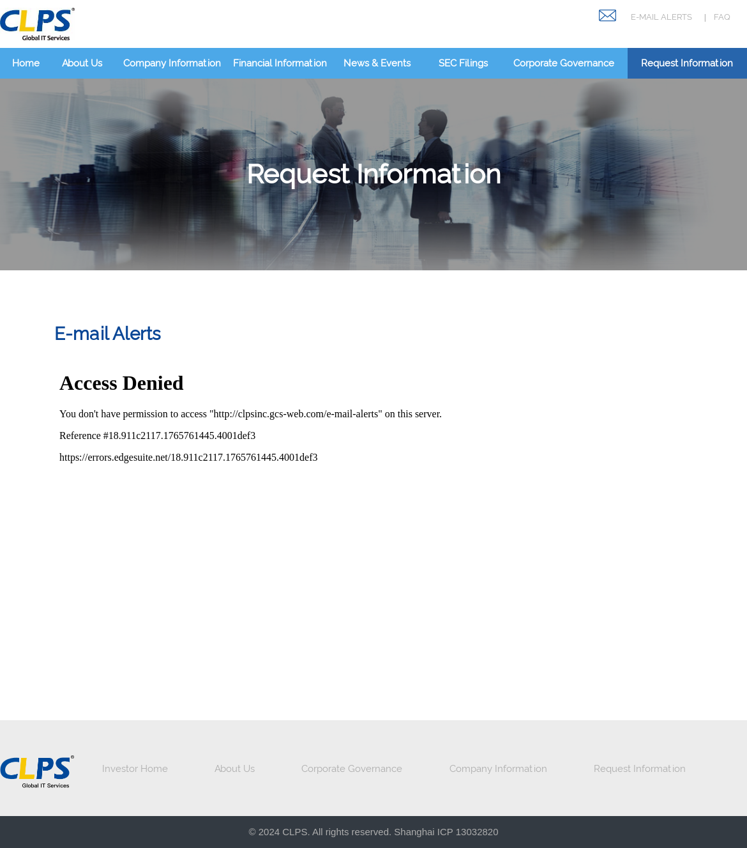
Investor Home (135, 769)
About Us (82, 63)
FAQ (722, 17)
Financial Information (280, 63)
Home (26, 63)
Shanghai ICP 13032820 (446, 831)
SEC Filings (463, 63)
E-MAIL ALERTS (661, 17)
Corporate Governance (563, 63)
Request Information (687, 63)
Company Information (172, 63)
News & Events (377, 63)
